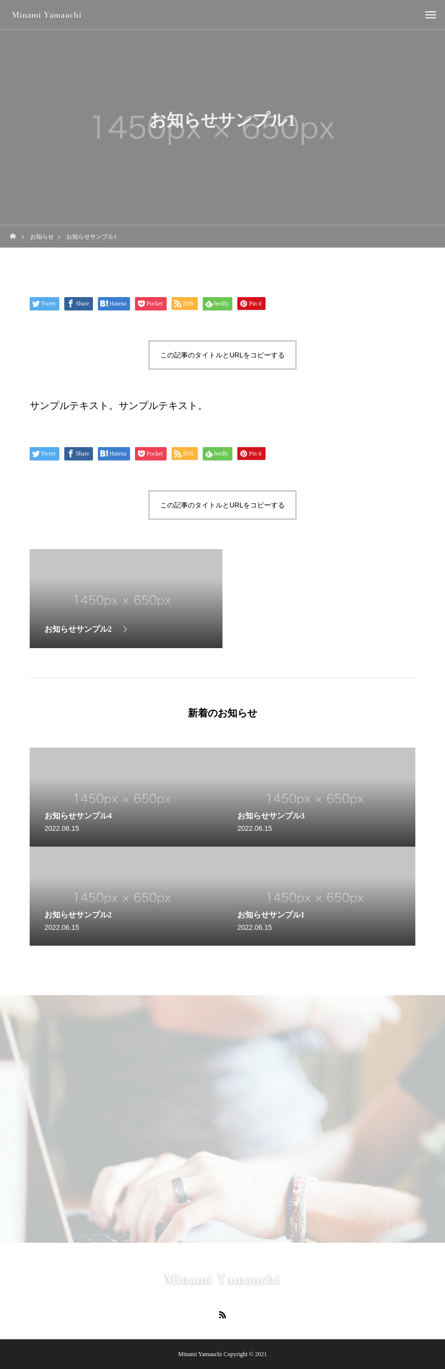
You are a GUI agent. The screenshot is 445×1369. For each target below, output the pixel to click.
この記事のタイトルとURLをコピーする (222, 355)
